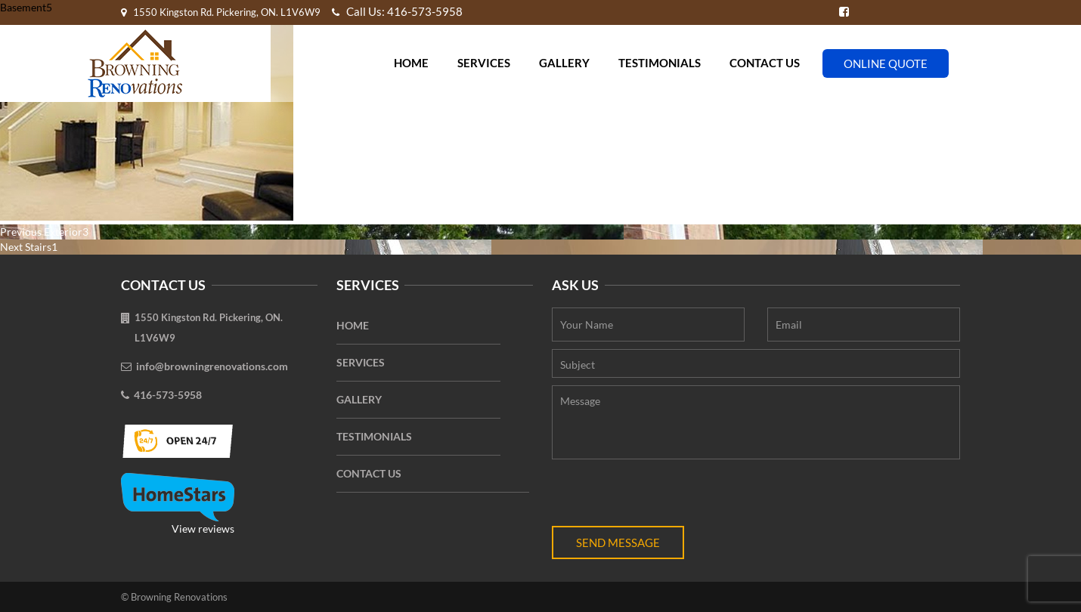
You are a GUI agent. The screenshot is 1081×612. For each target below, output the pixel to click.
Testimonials (659, 63)
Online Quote (886, 63)
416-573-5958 (168, 394)
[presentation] (667, 496)
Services (483, 63)
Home (411, 63)
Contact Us (764, 63)
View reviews (177, 504)
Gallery (564, 63)
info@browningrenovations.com (212, 366)
